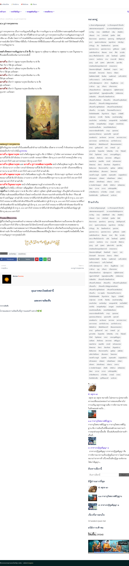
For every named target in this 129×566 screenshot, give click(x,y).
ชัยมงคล (104, 52)
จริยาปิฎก (120, 42)
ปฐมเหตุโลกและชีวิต (107, 93)
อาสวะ (118, 192)
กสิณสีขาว (120, 32)
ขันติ (119, 35)
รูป (118, 147)
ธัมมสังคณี (107, 69)
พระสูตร (111, 124)
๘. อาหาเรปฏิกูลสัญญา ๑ (98, 448)
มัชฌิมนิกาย (92, 144)
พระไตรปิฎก (12, 254)
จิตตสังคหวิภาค (105, 45)
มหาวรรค (111, 137)
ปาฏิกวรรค (92, 117)
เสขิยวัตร (120, 168)
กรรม (98, 32)
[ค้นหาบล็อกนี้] (103, 474)
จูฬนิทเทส (116, 49)
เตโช (107, 56)
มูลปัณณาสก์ (98, 147)
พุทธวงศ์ (115, 134)
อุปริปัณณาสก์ (104, 195)
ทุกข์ (96, 62)
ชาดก (110, 52)
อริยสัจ (105, 185)
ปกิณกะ (104, 86)
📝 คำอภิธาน (15, 4)
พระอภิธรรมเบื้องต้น (95, 127)
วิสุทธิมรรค (98, 154)
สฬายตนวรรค (117, 161)
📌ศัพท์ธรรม (24, 4)
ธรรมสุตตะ (30, 563)
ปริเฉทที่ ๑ (92, 110)
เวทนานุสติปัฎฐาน (115, 154)
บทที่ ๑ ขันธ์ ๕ (122, 76)
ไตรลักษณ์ (114, 56)
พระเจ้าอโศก (93, 120)
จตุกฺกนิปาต (112, 42)
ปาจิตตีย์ (120, 113)
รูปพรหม (23, 151)
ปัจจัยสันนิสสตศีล (94, 113)
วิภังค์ (90, 154)
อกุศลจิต (103, 175)
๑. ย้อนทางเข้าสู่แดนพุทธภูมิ (97, 25)
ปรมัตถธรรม (119, 93)
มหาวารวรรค (93, 141)
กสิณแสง (91, 35)
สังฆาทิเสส (107, 164)
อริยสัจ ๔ (112, 185)
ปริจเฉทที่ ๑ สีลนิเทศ (95, 100)
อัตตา (91, 188)
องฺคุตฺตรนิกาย (122, 175)
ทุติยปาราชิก (110, 62)
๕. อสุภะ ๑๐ (93, 394)
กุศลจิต (113, 35)
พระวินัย (91, 124)
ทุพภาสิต (119, 62)
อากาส (103, 188)
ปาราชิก (100, 117)
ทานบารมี (113, 59)
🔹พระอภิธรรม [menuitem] (48, 12)
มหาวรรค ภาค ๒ (121, 137)
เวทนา (106, 154)
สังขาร (99, 164)
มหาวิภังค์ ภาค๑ (103, 141)
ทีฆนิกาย (121, 59)
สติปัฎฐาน (117, 158)
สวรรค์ (108, 161)
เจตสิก (123, 49)
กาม (98, 35)
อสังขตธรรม (121, 185)
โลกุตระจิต (101, 151)
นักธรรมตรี (92, 73)
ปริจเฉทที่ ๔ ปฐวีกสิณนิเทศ (96, 107)
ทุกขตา (102, 62)
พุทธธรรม (115, 130)
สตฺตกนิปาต (92, 161)
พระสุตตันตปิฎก (101, 124)
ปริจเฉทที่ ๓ (92, 103)
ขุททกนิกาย (102, 39)
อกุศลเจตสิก (112, 175)
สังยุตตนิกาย (116, 164)
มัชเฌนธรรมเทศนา (116, 144)
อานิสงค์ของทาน (93, 192)
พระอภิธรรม (9, 19)
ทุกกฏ (91, 62)
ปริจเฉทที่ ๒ (107, 100)
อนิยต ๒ (109, 181)
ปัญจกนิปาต (105, 113)
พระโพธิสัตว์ (123, 120)
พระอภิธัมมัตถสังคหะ (110, 127)
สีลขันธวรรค (92, 168)
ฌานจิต (122, 52)
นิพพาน (109, 73)
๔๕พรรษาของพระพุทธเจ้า (96, 28)
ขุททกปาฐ (111, 39)
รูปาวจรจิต (92, 151)
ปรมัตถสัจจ (92, 96)
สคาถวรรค (108, 158)
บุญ (98, 86)
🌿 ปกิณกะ (33, 4)
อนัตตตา (101, 178)
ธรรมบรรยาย (113, 66)
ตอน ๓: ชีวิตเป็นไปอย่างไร (96, 56)
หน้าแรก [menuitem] (3, 12)
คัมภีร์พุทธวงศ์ (121, 39)
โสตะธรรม (114, 171)
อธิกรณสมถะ (93, 178)
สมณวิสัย (101, 161)
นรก (121, 69)
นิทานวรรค (101, 73)
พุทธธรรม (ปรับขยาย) (95, 134)
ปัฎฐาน (114, 113)
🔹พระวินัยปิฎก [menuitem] (14, 12)
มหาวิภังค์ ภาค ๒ (116, 141)
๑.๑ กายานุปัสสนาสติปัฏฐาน (100, 421)
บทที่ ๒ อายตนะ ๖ (94, 79)
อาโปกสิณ (104, 192)
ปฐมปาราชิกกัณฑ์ (94, 93)
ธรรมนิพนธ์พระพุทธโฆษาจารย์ (98, 66)
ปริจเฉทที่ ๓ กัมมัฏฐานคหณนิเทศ (108, 103)
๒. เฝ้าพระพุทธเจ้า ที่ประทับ (116, 25)
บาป (122, 83)
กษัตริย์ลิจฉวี (105, 32)
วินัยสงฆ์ (123, 151)
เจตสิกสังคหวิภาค (94, 52)
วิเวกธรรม (20, 276)
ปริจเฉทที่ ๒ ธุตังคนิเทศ (119, 100)
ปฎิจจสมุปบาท (107, 90)
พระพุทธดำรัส (113, 120)
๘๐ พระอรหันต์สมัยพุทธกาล (115, 28)
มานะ (91, 147)
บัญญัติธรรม (114, 83)
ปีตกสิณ (107, 117)
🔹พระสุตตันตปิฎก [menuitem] (31, 12)
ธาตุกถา (115, 69)
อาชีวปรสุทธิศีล (112, 188)
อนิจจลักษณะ (100, 181)
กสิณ (113, 32)
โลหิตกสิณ (110, 151)
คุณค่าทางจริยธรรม (100, 42)
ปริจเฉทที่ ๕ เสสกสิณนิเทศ (114, 107)
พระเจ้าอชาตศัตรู (117, 117)
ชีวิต (116, 52)
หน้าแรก (2, 19)
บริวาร (106, 83)
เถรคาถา (91, 59)
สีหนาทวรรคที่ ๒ (103, 168)
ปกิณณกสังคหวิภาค (94, 90)
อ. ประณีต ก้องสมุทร (95, 185)
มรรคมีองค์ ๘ (93, 137)
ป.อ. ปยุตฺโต (101, 110)
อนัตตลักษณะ (111, 178)
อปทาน (117, 181)
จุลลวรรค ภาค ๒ (105, 49)
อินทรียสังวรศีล (93, 195)
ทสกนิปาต (100, 59)
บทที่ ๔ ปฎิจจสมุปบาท (95, 83)
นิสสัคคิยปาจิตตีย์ (94, 76)
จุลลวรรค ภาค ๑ (93, 49)
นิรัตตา (116, 73)
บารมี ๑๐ (91, 86)
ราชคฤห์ (112, 147)
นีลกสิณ (104, 76)
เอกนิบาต (113, 195)
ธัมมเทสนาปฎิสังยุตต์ (95, 69)
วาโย (116, 151)
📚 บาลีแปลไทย (4, 4)
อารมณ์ (112, 192)
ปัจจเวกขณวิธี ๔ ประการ (114, 110)
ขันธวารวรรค (92, 39)
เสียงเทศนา (105, 171)
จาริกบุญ (91, 45)
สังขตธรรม (92, 164)
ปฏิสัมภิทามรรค (118, 90)
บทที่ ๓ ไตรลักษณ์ (107, 79)
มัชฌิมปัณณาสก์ (103, 144)
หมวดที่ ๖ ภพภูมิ (94, 175)
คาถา (90, 42)
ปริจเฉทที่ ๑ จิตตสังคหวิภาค (106, 96)
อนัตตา (120, 178)
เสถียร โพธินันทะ (94, 171)
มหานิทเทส (103, 137)
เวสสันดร (91, 158)
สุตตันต (113, 168)
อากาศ (97, 188)
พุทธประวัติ (107, 134)
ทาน (106, 59)
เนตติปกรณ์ (112, 76)
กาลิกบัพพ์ (105, 35)
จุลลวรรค (115, 45)
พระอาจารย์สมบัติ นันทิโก (96, 130)
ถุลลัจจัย (122, 56)
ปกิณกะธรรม (113, 86)
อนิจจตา (91, 181)
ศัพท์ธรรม (100, 158)
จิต (98, 45)
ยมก (106, 147)
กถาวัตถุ (91, 32)
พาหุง (108, 130)
